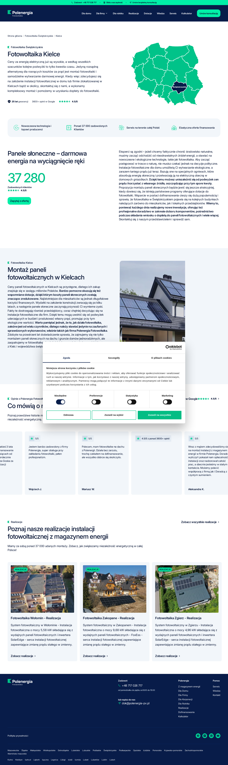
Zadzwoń (85, 2)
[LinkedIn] (211, 735)
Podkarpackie (125, 750)
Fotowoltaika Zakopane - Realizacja (108, 618)
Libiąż (63, 760)
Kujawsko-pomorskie (173, 750)
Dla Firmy (183, 695)
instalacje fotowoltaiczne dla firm (28, 314)
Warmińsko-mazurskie (17, 754)
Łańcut (28, 760)
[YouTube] (218, 735)
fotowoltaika (186, 159)
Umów (144, 2)
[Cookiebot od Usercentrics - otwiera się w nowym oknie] (168, 347)
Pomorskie (157, 750)
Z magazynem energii (189, 686)
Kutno (10, 760)
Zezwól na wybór (114, 415)
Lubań (86, 760)
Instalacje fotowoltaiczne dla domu (140, 167)
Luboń (112, 760)
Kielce (59, 35)
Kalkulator (186, 13)
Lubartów (95, 760)
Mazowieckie (13, 750)
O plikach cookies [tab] (161, 357)
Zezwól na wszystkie (159, 415)
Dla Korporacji (185, 699)
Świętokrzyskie (110, 750)
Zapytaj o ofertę (19, 200)
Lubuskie (86, 750)
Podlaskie (97, 750)
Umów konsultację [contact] (209, 13)
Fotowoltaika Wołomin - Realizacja (36, 618)
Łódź (70, 760)
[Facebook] (198, 735)
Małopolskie (35, 750)
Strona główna (15, 35)
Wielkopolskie (49, 750)
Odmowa (68, 415)
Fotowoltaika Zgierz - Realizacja (178, 618)
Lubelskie (75, 750)
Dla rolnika (118, 13)
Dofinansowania (186, 712)
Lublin (104, 760)
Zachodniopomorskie (194, 750)
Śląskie (25, 750)
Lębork (37, 760)
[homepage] (20, 13)
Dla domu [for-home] (86, 13)
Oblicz (114, 2)
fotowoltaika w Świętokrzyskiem (153, 199)
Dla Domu (183, 690)
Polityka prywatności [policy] (18, 735)
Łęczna (45, 760)
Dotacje (148, 13)
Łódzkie (146, 750)
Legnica (54, 760)
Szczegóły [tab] (114, 357)
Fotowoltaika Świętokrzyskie (39, 35)
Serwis (173, 13)
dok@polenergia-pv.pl (135, 703)
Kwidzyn (18, 760)
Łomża (78, 760)
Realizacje (134, 13)
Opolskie (137, 750)
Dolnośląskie (63, 750)
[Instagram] (204, 735)
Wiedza (161, 13)
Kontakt (216, 695)
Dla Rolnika (184, 703)
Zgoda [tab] (66, 357)
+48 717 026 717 (132, 685)
